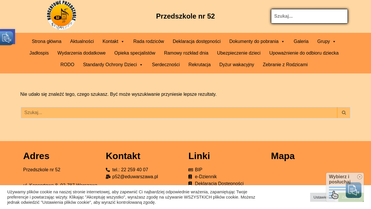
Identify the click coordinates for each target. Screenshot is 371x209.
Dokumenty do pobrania (257, 41)
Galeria (301, 41)
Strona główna (46, 41)
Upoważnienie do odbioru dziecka (304, 53)
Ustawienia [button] (323, 197)
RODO (67, 64)
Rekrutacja (199, 64)
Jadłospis (39, 53)
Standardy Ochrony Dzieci (113, 65)
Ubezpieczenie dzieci (239, 53)
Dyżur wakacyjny (236, 64)
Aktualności (82, 41)
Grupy (327, 41)
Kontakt (114, 41)
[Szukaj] (179, 113)
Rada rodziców (148, 41)
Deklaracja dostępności (197, 41)
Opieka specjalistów (134, 53)
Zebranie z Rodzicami (285, 64)
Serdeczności (166, 64)
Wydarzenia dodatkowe (81, 53)
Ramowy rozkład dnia (186, 53)
